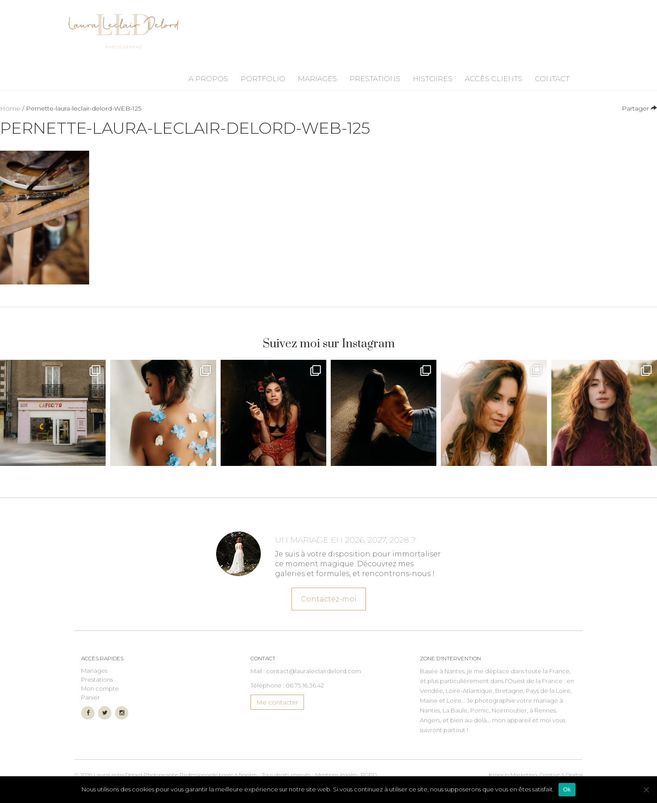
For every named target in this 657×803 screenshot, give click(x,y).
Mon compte (100, 688)
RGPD (369, 774)
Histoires (432, 78)
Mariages (317, 78)
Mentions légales (336, 774)
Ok (567, 789)
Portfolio (263, 78)
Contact (552, 78)
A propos (208, 78)
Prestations (374, 78)
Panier (90, 697)
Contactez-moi (328, 597)
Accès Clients (493, 78)
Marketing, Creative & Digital (536, 774)
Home (10, 108)
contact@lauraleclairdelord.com (313, 671)
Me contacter (277, 702)
